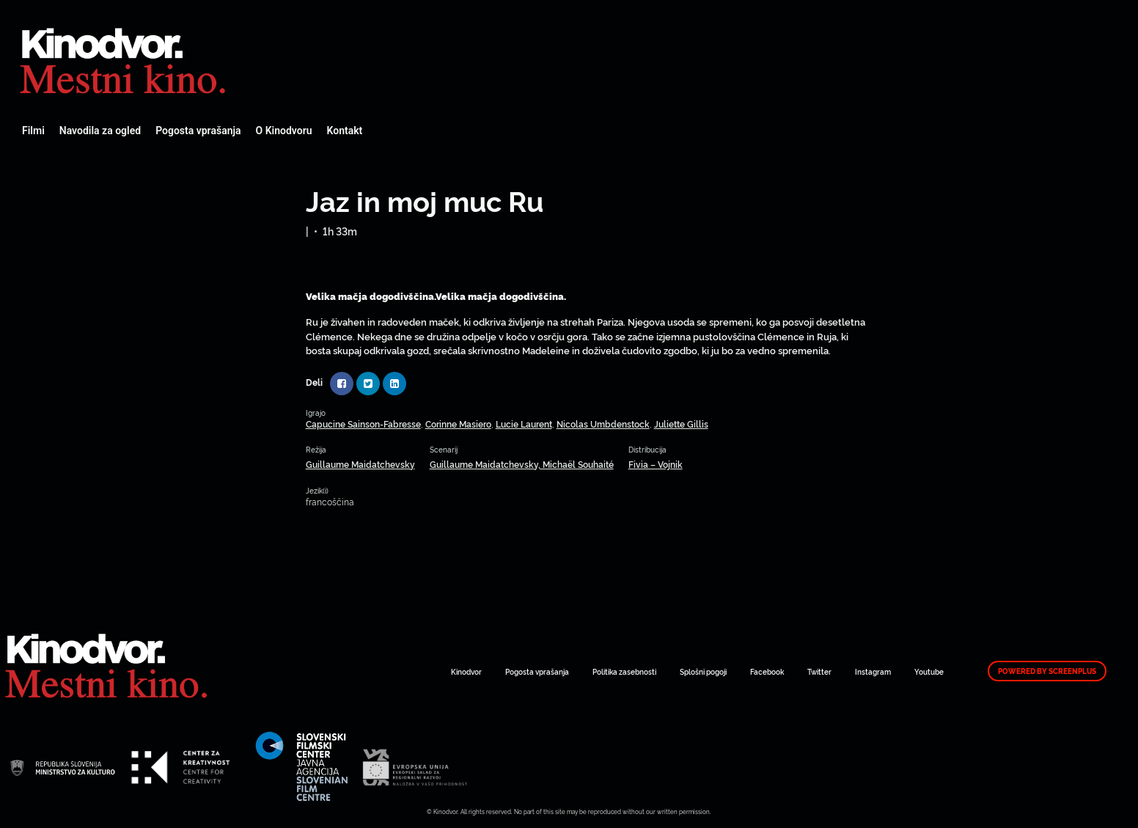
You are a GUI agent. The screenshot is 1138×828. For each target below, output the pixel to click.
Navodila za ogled (100, 130)
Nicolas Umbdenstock (603, 423)
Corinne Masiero (458, 423)
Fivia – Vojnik (655, 464)
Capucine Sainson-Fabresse (363, 423)
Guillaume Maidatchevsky (360, 464)
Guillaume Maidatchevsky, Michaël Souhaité (522, 464)
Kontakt (345, 130)
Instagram (873, 671)
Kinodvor (466, 671)
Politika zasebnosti (624, 671)
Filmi (33, 130)
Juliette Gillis (681, 423)
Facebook (767, 671)
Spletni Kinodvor (125, 58)
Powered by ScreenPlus (1047, 671)
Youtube (929, 671)
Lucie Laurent (524, 423)
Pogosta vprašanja (198, 130)
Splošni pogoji (703, 671)
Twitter (819, 671)
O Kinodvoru (284, 130)
